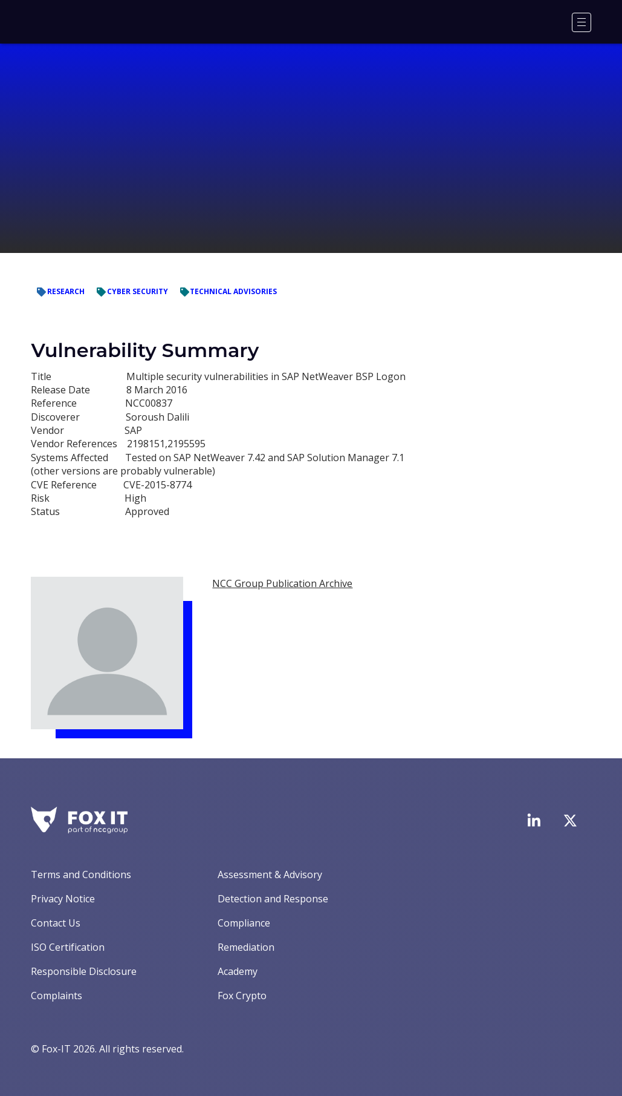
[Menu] (581, 22)
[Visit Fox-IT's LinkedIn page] (533, 820)
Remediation (246, 947)
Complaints (56, 995)
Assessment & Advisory (270, 874)
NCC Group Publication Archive (282, 583)
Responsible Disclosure (84, 971)
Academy (238, 971)
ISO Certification (68, 947)
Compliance (244, 923)
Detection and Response (273, 898)
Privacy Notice (63, 898)
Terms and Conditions (81, 874)
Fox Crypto (242, 995)
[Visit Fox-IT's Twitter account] (570, 821)
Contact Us (55, 923)
